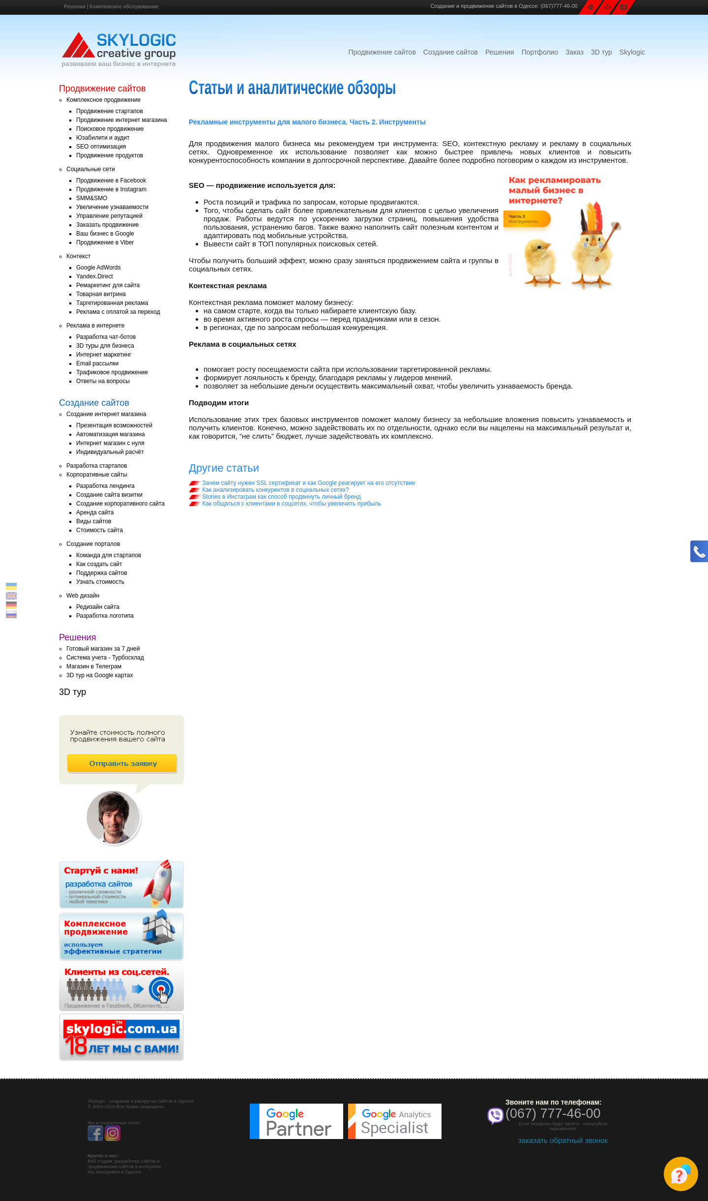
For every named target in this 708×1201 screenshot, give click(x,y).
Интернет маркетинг (103, 354)
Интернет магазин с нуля (110, 443)
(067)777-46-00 (559, 6)
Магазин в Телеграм (93, 666)
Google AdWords (98, 267)
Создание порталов (93, 543)
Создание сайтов (450, 52)
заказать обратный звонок (563, 1140)
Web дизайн (82, 595)
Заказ (574, 52)
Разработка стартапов (96, 465)
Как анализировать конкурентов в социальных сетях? (269, 489)
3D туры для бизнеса (105, 345)
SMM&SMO (91, 198)
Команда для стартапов (108, 555)
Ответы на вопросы (103, 381)
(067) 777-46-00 (553, 1113)
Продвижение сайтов (382, 52)
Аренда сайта (95, 512)
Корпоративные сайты (96, 474)
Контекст (78, 256)
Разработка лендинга (105, 485)
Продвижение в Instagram (111, 189)
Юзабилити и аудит (103, 137)
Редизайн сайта (97, 606)
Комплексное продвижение (103, 99)
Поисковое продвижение (110, 128)
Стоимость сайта (99, 530)
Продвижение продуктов (109, 155)
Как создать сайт (99, 564)
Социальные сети (90, 169)
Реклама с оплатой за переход (118, 311)
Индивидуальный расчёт (110, 452)
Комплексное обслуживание (123, 6)
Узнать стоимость (100, 581)
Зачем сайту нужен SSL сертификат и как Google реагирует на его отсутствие (302, 483)
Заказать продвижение (107, 224)
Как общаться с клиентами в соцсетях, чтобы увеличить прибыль (285, 503)
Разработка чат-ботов (106, 336)
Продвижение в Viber (105, 242)
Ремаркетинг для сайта (108, 285)
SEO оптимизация (101, 146)
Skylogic (632, 52)
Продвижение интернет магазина (121, 120)
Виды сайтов (93, 521)
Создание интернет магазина (106, 414)
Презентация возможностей (114, 425)
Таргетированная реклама (112, 303)
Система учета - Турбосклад (105, 657)
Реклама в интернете (95, 325)
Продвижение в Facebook (111, 180)
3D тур (601, 52)
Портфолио (540, 52)
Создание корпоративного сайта (120, 503)
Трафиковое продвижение (112, 372)
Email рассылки (97, 363)
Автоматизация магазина (110, 434)
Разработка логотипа (105, 615)
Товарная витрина (101, 294)
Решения (75, 6)
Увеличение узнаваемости (112, 207)
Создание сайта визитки (109, 494)
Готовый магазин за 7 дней (103, 648)
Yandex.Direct (94, 276)
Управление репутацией (109, 215)
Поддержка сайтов (101, 573)
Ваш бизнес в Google (105, 233)
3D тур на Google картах (99, 675)
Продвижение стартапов (109, 111)
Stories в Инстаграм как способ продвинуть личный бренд (275, 496)
